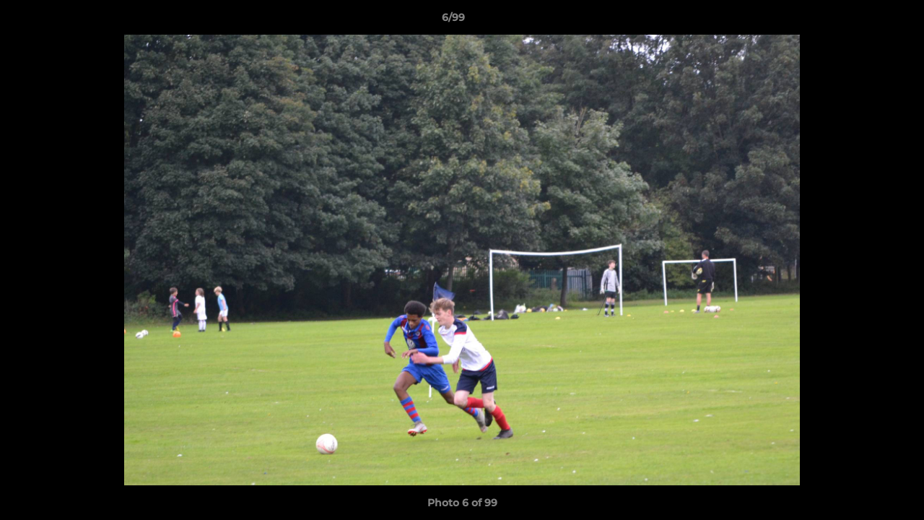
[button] (863, 20)
